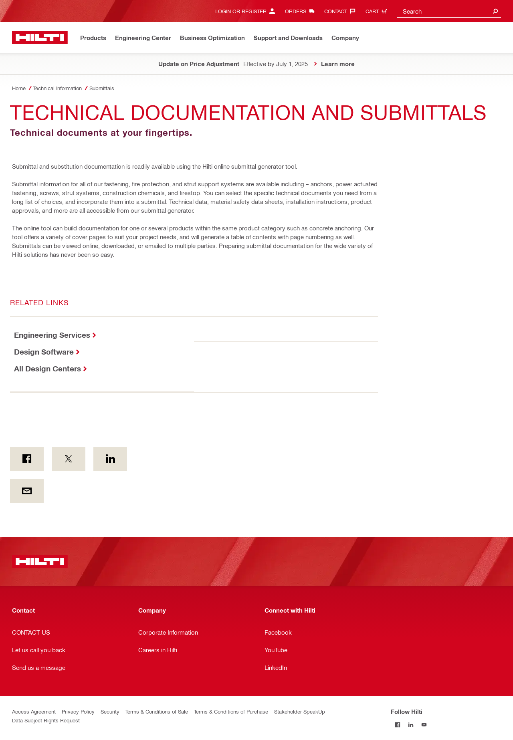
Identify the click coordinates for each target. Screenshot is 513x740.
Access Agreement (34, 711)
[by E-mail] (27, 491)
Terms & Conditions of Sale (156, 711)
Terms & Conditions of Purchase (231, 711)
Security (110, 711)
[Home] (40, 37)
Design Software (44, 351)
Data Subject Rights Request (46, 720)
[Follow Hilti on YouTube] (423, 724)
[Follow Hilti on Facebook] (397, 724)
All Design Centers (47, 368)
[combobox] (449, 11)
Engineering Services (52, 334)
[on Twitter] (68, 459)
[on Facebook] (27, 459)
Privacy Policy (78, 711)
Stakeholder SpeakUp (299, 711)
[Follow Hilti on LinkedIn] (410, 724)
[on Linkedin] (110, 459)
